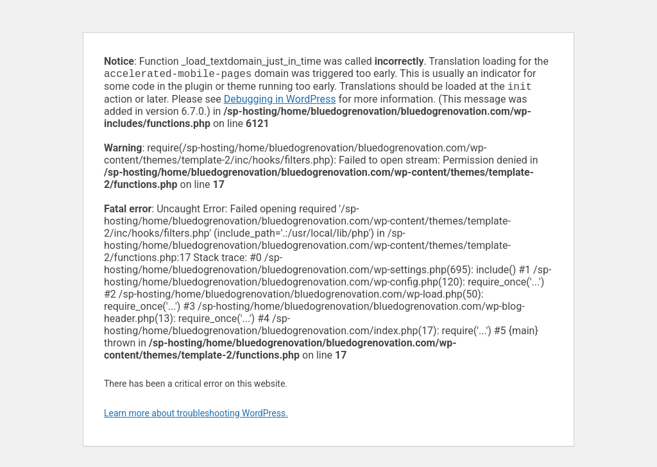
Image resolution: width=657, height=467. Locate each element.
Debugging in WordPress (280, 102)
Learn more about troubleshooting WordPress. (196, 416)
